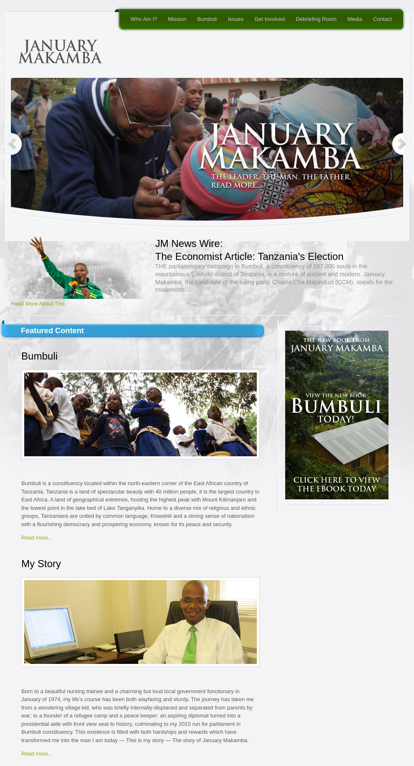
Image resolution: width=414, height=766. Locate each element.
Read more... (37, 538)
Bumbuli (207, 19)
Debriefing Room (316, 19)
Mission (177, 19)
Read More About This (38, 304)
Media (355, 19)
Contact (382, 19)
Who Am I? (143, 19)
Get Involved (269, 19)
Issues (236, 19)
